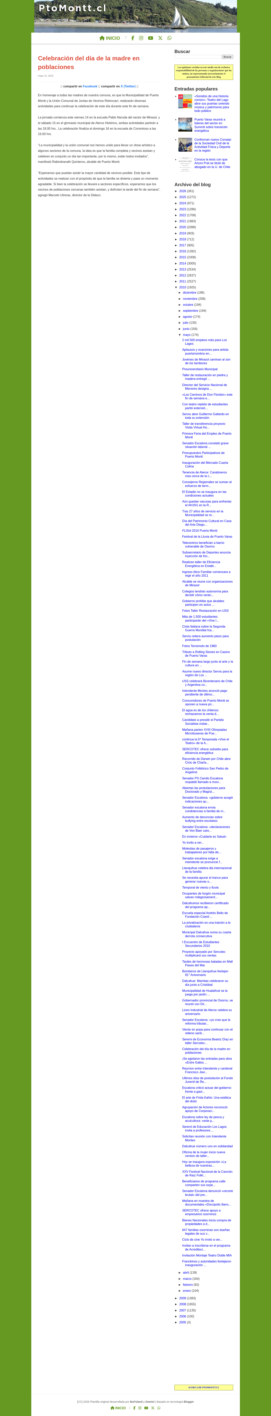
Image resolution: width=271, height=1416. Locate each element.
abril (186, 1272)
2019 (183, 233)
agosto (188, 316)
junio (186, 328)
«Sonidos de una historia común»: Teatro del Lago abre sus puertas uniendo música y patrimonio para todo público (212, 104)
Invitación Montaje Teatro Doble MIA (207, 1255)
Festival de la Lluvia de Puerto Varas (207, 536)
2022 (183, 215)
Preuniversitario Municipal (199, 369)
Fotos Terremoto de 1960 (199, 646)
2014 (183, 263)
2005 (183, 1322)
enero (187, 1290)
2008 (183, 1304)
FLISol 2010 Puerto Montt (199, 530)
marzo (187, 1278)
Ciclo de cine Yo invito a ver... (202, 1239)
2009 (183, 1298)
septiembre (191, 310)
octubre (188, 304)
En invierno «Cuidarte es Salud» (204, 836)
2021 (183, 221)
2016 (183, 251)
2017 (183, 245)
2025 (183, 197)
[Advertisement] (203, 1355)
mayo (187, 334)
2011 (183, 281)
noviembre (190, 298)
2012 (183, 275)
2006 (183, 1316)
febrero (188, 1284)
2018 (183, 239)
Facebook (90, 86)
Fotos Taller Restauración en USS (205, 610)
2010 (183, 287)
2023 (183, 209)
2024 (183, 203)
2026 (183, 191)
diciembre (190, 292)
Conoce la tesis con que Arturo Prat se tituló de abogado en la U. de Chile (212, 163)
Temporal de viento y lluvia (200, 887)
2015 (183, 257)
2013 (183, 269)
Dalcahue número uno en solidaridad (207, 1146)
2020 (183, 227)
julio (186, 322)
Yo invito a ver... (193, 842)
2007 (183, 1310)
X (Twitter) (128, 86)
